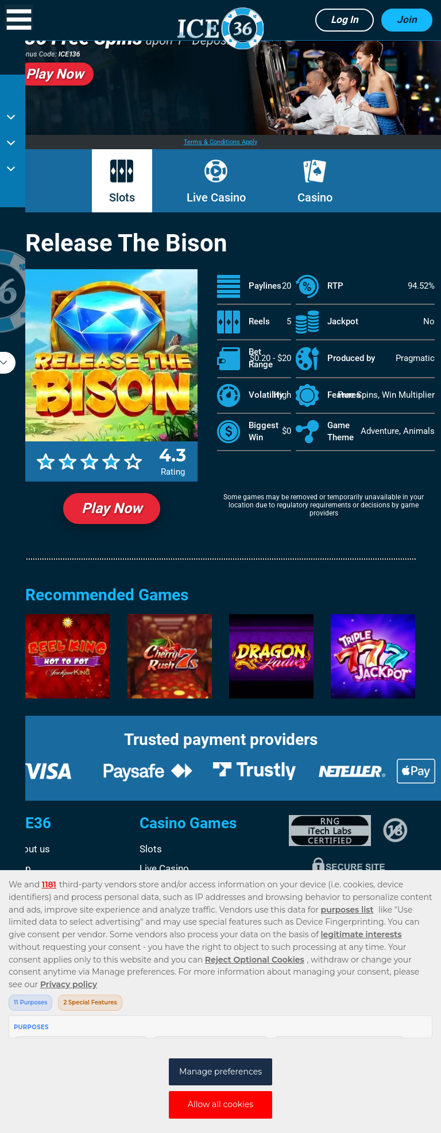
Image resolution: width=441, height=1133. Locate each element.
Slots (122, 197)
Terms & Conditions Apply (220, 142)
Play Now (112, 508)
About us (30, 849)
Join (407, 19)
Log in (344, 19)
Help (21, 868)
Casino (314, 197)
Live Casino (216, 197)
